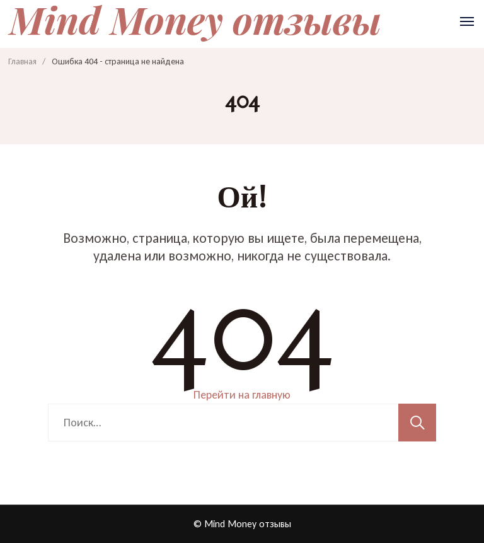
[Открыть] (467, 21)
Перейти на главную (242, 395)
